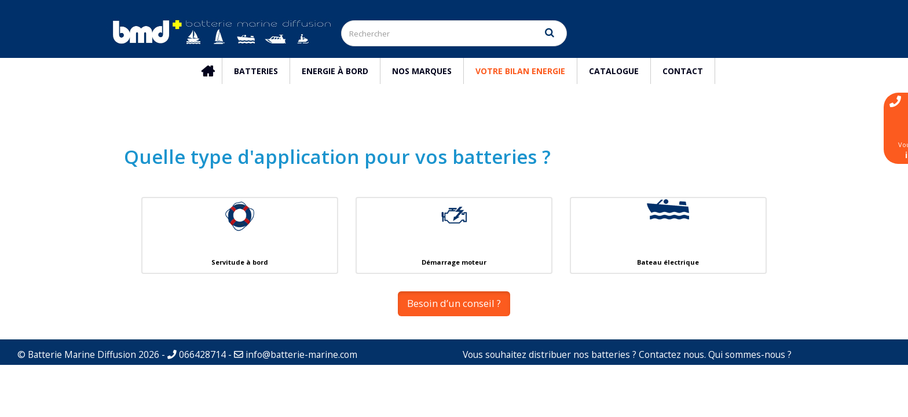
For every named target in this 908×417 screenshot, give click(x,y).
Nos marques (422, 70)
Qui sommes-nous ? (750, 354)
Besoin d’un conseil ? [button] (454, 303)
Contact (682, 70)
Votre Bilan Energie (520, 70)
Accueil (213, 70)
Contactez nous (671, 354)
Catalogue (614, 70)
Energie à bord (335, 70)
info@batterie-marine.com (301, 354)
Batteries (256, 70)
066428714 (196, 354)
